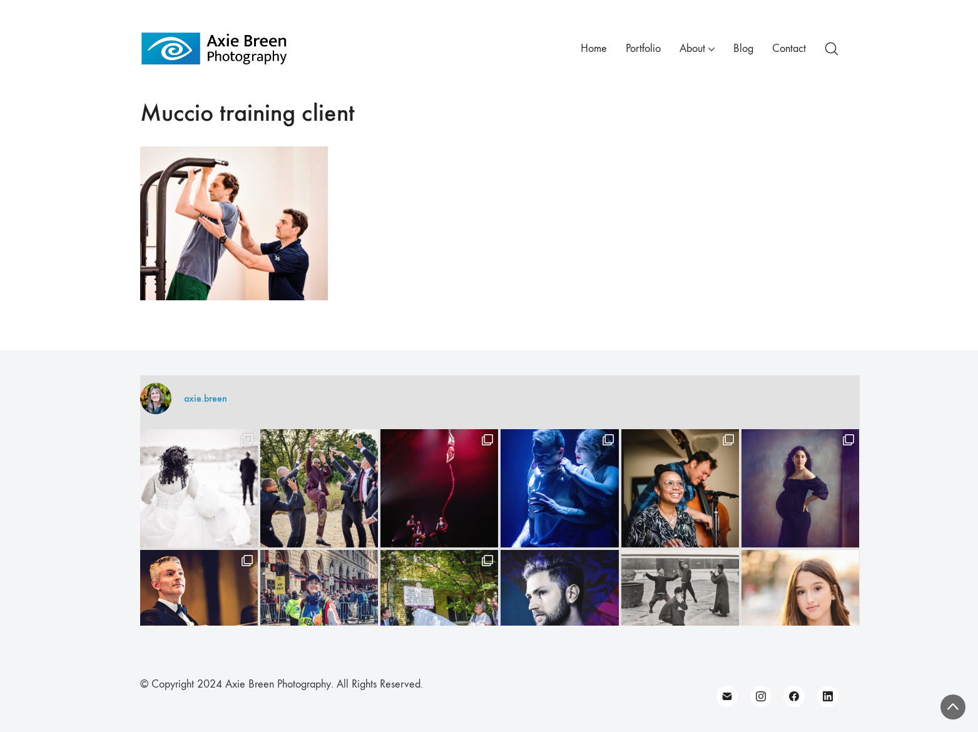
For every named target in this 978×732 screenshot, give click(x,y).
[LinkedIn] (827, 696)
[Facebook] (794, 696)
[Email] (727, 696)
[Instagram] (761, 696)
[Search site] (831, 49)
